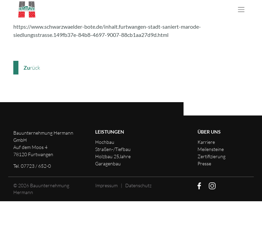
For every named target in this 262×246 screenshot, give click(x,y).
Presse (204, 163)
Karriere (206, 142)
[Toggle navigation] (241, 9)
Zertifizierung (211, 156)
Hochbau (104, 142)
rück (32, 67)
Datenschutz (138, 185)
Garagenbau (108, 163)
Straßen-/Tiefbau (113, 149)
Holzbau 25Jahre (113, 156)
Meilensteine (211, 149)
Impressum (106, 185)
